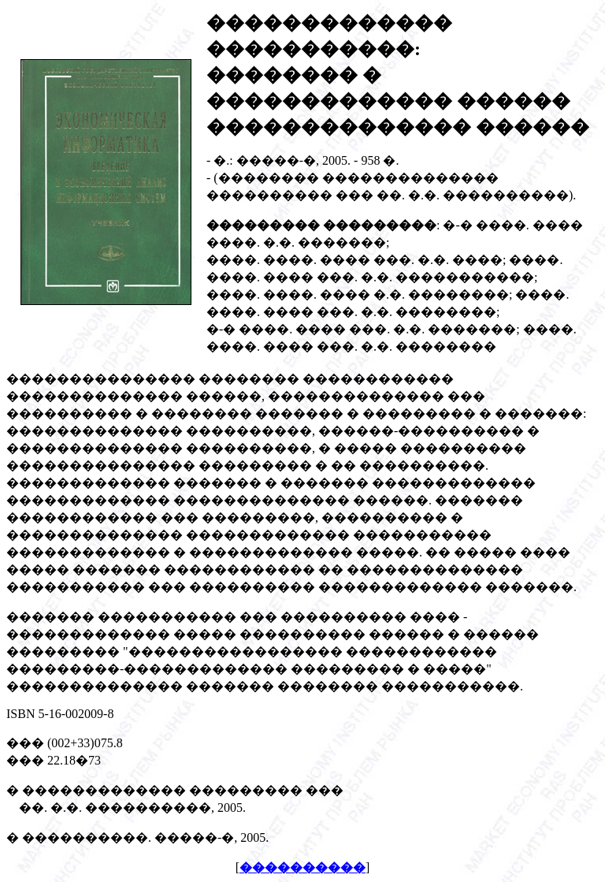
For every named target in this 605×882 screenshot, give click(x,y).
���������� (302, 867)
